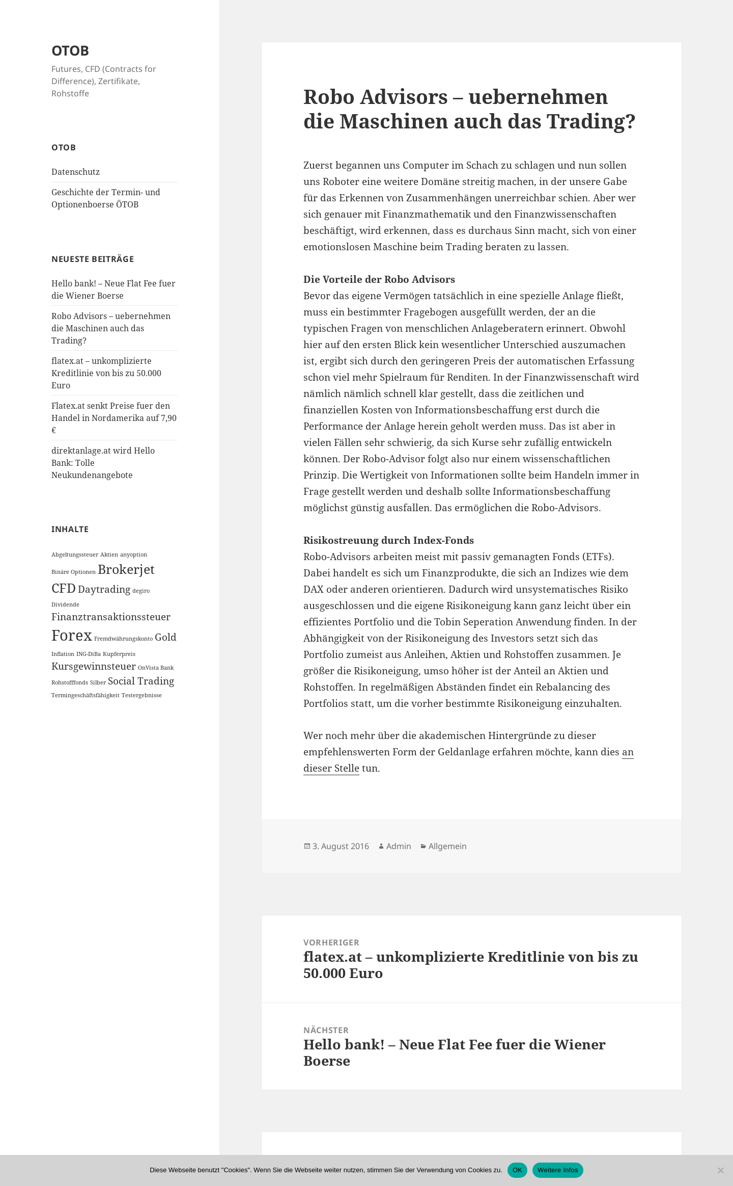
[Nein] (720, 1170)
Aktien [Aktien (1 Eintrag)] (109, 554)
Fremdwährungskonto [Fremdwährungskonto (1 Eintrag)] (123, 638)
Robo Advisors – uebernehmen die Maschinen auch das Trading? (111, 328)
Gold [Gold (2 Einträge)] (166, 637)
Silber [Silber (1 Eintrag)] (98, 682)
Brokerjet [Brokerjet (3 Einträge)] (126, 569)
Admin (398, 846)
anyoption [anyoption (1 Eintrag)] (133, 554)
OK (517, 1170)
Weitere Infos (558, 1170)
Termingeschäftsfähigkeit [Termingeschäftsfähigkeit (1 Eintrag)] (85, 695)
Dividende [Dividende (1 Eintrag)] (65, 604)
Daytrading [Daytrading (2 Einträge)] (104, 589)
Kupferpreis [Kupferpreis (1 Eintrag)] (119, 653)
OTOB (70, 50)
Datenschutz (75, 171)
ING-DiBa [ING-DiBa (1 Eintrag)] (88, 653)
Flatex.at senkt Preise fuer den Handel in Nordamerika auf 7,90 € (114, 418)
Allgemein (448, 846)
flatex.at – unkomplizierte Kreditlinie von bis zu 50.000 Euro (106, 373)
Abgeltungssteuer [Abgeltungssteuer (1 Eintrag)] (74, 554)
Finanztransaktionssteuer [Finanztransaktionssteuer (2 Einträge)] (111, 616)
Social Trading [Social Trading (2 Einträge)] (141, 681)
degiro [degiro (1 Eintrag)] (141, 590)
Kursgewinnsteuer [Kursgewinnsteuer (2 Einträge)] (93, 666)
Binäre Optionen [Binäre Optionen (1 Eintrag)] (73, 571)
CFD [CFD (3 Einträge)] (63, 587)
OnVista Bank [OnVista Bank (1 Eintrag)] (156, 667)
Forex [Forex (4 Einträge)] (71, 635)
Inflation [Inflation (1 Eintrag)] (62, 653)
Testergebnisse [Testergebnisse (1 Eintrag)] (142, 695)
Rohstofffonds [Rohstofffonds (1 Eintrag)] (69, 682)
